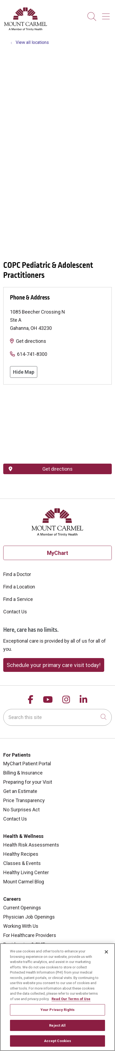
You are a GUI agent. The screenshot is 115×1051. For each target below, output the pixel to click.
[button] (107, 14)
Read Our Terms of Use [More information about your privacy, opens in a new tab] (71, 999)
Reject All (57, 1025)
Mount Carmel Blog (23, 881)
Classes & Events (22, 863)
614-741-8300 (32, 354)
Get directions (31, 341)
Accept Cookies (57, 1041)
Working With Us (20, 926)
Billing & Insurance (23, 773)
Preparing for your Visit (27, 782)
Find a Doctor (17, 574)
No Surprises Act (21, 809)
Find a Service (18, 599)
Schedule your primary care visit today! (53, 665)
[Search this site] (57, 717)
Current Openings (22, 907)
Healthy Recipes (20, 854)
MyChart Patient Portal (27, 763)
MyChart (57, 553)
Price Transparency (24, 800)
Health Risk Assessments (31, 845)
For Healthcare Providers (29, 935)
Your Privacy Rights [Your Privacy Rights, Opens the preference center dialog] (57, 1010)
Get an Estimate (20, 791)
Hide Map (23, 372)
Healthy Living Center (26, 872)
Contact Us (15, 611)
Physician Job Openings (29, 917)
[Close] (106, 952)
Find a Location (19, 587)
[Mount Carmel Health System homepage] (25, 29)
